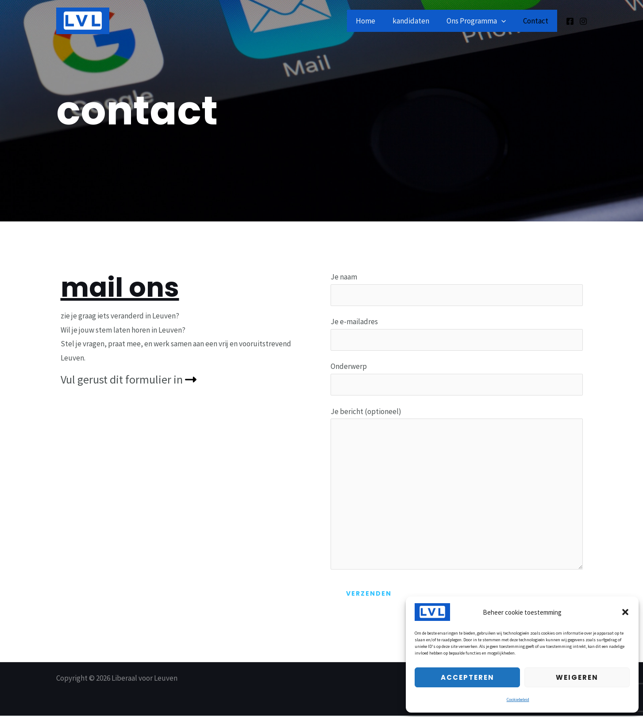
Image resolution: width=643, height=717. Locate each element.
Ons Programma (479, 21)
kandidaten (416, 21)
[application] (504, 21)
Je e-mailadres (457, 334)
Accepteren (467, 677)
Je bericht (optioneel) (457, 491)
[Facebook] (570, 21)
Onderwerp (457, 379)
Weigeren (577, 677)
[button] (625, 612)
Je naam (457, 289)
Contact (537, 21)
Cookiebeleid (518, 699)
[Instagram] (583, 21)
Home (373, 21)
